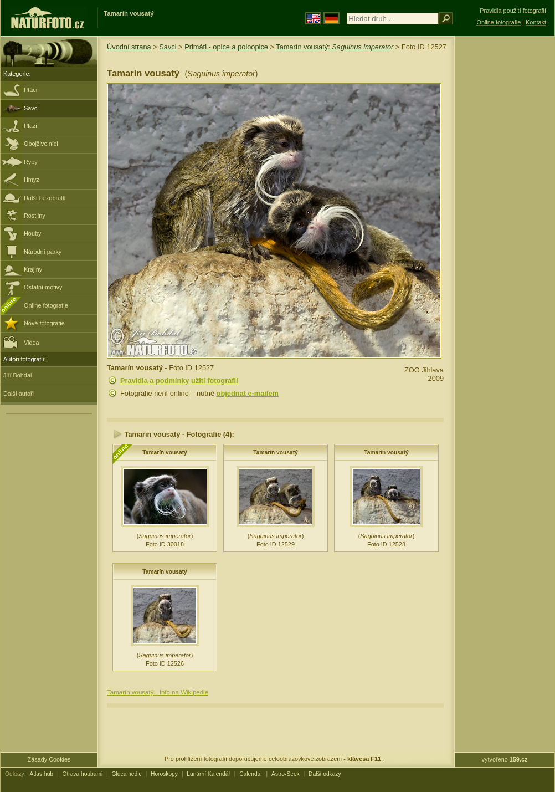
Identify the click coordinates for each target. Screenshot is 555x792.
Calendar (251, 774)
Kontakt (536, 22)
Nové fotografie (44, 323)
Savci (31, 108)
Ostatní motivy (43, 287)
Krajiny (33, 269)
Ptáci (30, 89)
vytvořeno (505, 759)
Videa (21, 341)
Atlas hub (41, 774)
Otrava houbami (82, 774)
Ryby (31, 162)
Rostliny (34, 215)
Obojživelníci (41, 143)
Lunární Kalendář (208, 774)
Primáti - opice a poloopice (226, 47)
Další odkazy (325, 774)
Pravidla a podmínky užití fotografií (179, 380)
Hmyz (31, 179)
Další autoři (18, 393)
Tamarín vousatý (164, 452)
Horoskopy (164, 774)
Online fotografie (46, 305)
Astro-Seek (285, 774)
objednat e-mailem (248, 393)
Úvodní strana (129, 47)
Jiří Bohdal (17, 375)
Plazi (30, 125)
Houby (32, 233)
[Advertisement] (504, 213)
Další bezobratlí (45, 198)
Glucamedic (127, 774)
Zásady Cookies (49, 759)
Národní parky (42, 251)
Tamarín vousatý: (334, 47)
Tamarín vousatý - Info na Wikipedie (157, 692)
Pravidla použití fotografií (513, 10)
